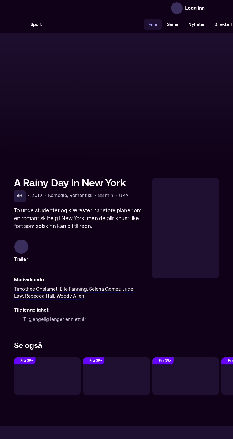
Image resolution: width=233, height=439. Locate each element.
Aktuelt (83, 388)
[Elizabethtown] (116, 314)
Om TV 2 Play (56, 388)
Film (153, 24)
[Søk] (20, 24)
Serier (173, 24)
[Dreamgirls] (185, 314)
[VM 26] (95, 24)
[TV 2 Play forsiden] (57, 8)
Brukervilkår (149, 388)
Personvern (179, 388)
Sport (36, 24)
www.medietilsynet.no (152, 407)
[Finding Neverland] (47, 314)
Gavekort (106, 388)
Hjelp (126, 388)
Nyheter (196, 24)
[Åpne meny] (213, 8)
